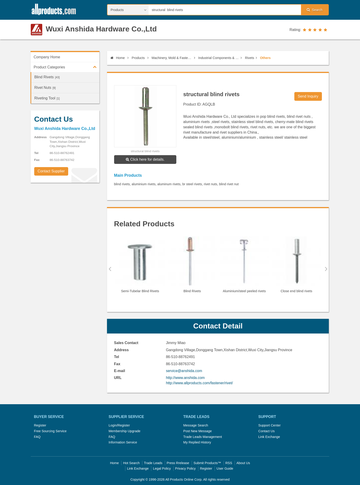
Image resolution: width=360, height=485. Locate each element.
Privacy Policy (185, 468)
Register (40, 425)
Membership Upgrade (124, 431)
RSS (228, 463)
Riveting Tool (47, 98)
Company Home (47, 57)
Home (117, 58)
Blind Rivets (47, 77)
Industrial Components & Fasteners (218, 58)
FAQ (37, 437)
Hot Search (131, 463)
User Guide (225, 468)
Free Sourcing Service (50, 431)
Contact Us (266, 431)
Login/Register (119, 425)
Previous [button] (110, 268)
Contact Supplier (51, 171)
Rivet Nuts (45, 88)
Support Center (269, 425)
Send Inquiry (308, 96)
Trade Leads (153, 463)
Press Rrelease (178, 463)
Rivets (249, 58)
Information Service (123, 442)
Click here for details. (145, 159)
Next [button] (326, 268)
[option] (140, 266)
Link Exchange (269, 437)
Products (138, 58)
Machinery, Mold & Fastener (172, 58)
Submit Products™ (207, 463)
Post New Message (197, 431)
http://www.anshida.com (185, 378)
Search (314, 10)
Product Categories (66, 66)
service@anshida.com (184, 371)
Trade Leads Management (202, 437)
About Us (243, 463)
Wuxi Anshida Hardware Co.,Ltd (101, 29)
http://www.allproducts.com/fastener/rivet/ (199, 383)
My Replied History (197, 442)
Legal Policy (162, 468)
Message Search (195, 425)
